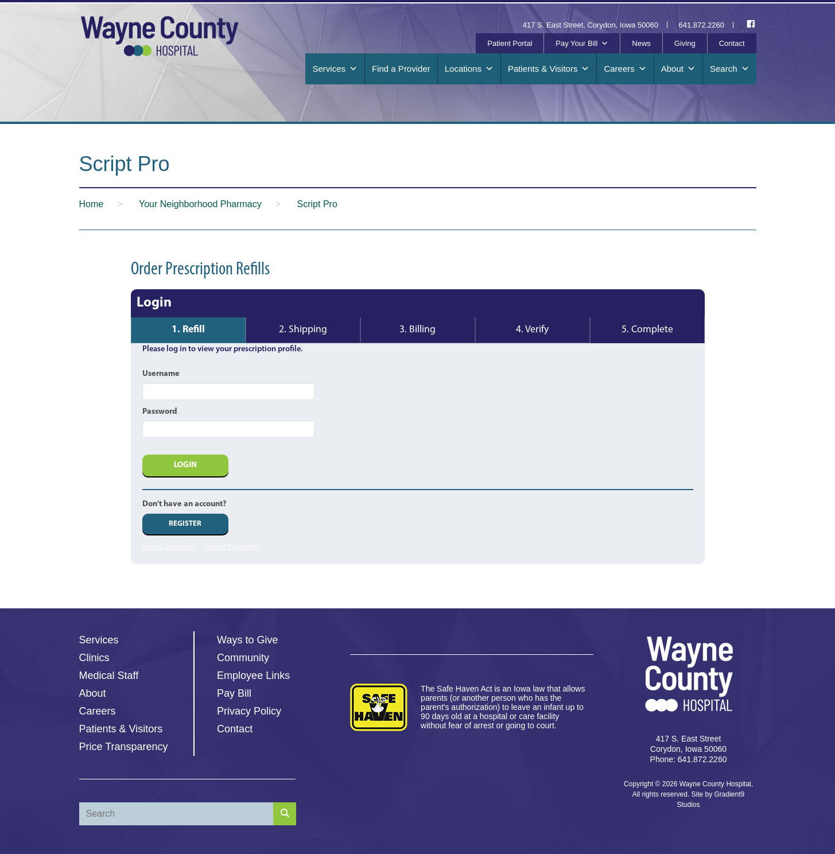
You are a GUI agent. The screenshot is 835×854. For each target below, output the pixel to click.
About (678, 68)
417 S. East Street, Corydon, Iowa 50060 (590, 25)
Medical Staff (109, 675)
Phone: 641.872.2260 (688, 759)
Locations (469, 68)
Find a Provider (401, 68)
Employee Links (253, 675)
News (641, 43)
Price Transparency (123, 746)
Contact (732, 43)
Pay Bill (234, 693)
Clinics (94, 657)
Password (159, 411)
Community (243, 657)
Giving (685, 43)
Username (161, 374)
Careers (625, 68)
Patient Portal (509, 43)
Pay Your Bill (582, 43)
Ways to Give (247, 640)
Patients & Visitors (548, 68)
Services (335, 68)
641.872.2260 (702, 25)
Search (729, 68)
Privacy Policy (249, 711)
